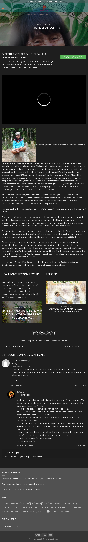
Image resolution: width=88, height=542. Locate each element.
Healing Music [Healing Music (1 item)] (7, 507)
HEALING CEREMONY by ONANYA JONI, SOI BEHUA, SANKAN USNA (66, 310)
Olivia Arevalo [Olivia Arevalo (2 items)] (44, 507)
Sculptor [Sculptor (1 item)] (18, 511)
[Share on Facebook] (38, 333)
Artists (40, 24)
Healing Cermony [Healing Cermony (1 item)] (71, 504)
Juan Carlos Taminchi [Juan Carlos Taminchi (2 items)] (29, 507)
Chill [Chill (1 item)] (32, 504)
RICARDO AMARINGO (74, 346)
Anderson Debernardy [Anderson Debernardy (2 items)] (10, 504)
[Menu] (6, 8)
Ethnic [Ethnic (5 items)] (38, 504)
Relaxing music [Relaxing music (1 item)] (63, 507)
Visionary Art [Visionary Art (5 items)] (53, 511)
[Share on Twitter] (42, 333)
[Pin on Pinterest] (50, 333)
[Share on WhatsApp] (34, 333)
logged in (21, 457)
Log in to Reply (80, 385)
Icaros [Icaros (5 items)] (17, 507)
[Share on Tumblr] (54, 333)
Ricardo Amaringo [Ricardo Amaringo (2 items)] (78, 507)
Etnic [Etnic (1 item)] (45, 504)
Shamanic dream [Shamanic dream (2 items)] (29, 511)
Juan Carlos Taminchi (13, 346)
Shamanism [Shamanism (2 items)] (42, 511)
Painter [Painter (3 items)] (53, 507)
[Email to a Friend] (46, 333)
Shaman (47, 24)
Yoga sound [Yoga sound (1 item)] (64, 511)
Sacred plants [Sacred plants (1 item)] (7, 511)
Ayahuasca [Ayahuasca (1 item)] (25, 504)
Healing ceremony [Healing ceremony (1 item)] (55, 504)
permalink (64, 341)
